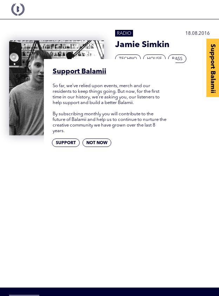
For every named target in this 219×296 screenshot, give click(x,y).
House (154, 59)
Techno (128, 59)
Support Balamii (213, 68)
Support (66, 143)
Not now (96, 143)
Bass (177, 59)
